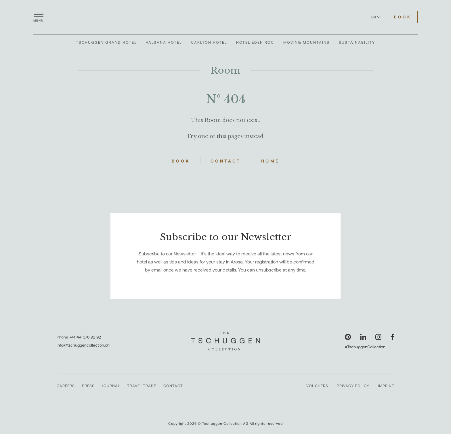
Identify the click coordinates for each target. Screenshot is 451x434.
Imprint (386, 385)
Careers (66, 385)
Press (88, 385)
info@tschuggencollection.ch (83, 345)
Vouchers (317, 385)
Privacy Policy (353, 385)
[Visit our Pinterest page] (348, 337)
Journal (111, 385)
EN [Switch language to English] (376, 17)
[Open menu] (38, 17)
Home (270, 160)
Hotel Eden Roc (255, 42)
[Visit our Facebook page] (392, 337)
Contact (226, 160)
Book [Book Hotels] (402, 17)
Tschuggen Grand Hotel (106, 42)
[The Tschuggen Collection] (225, 17)
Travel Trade (141, 385)
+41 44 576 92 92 (85, 336)
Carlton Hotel (209, 42)
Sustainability (357, 42)
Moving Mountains (306, 42)
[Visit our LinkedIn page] (363, 337)
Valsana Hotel (164, 42)
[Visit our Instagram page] (378, 337)
